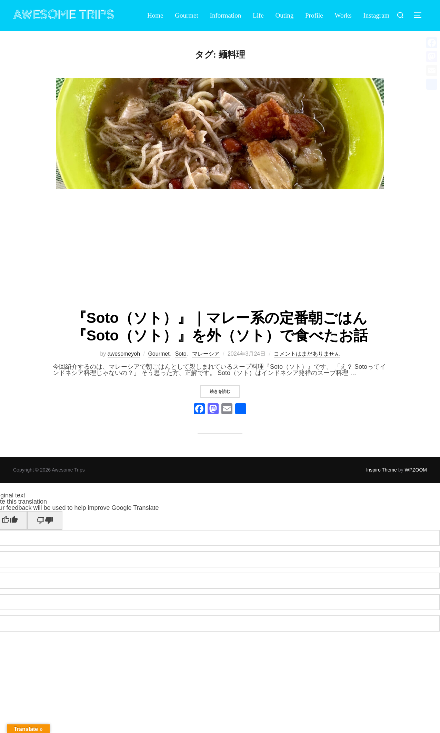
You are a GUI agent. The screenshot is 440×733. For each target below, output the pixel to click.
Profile (314, 15)
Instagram (376, 15)
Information (225, 15)
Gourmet (186, 15)
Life (258, 15)
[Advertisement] (220, 249)
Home (155, 15)
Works (343, 15)
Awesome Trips (63, 15)
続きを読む (225, 391)
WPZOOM (415, 470)
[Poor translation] (44, 520)
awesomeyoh (124, 354)
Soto (181, 354)
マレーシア (206, 354)
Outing (285, 15)
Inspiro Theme (381, 470)
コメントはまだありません (307, 354)
